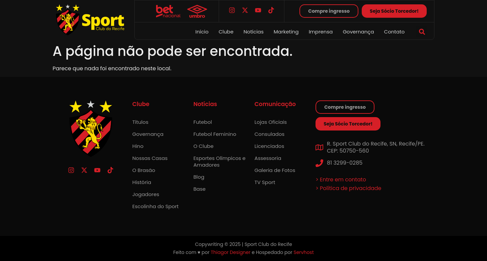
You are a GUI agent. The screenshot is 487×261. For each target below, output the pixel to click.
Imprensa (321, 31)
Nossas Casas (149, 158)
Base (199, 188)
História (141, 182)
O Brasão (143, 170)
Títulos (140, 121)
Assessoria (268, 158)
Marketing (286, 31)
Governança (358, 31)
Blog (198, 176)
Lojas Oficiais (271, 121)
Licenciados (269, 146)
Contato (394, 31)
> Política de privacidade (348, 188)
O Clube (203, 146)
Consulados (270, 134)
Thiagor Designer (230, 252)
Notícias (254, 31)
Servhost (303, 252)
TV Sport (265, 182)
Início (201, 31)
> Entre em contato (341, 179)
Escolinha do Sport (155, 206)
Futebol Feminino (214, 134)
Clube (226, 31)
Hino (137, 146)
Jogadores (145, 194)
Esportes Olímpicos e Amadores (219, 161)
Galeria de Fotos (275, 170)
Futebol (202, 121)
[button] (421, 31)
